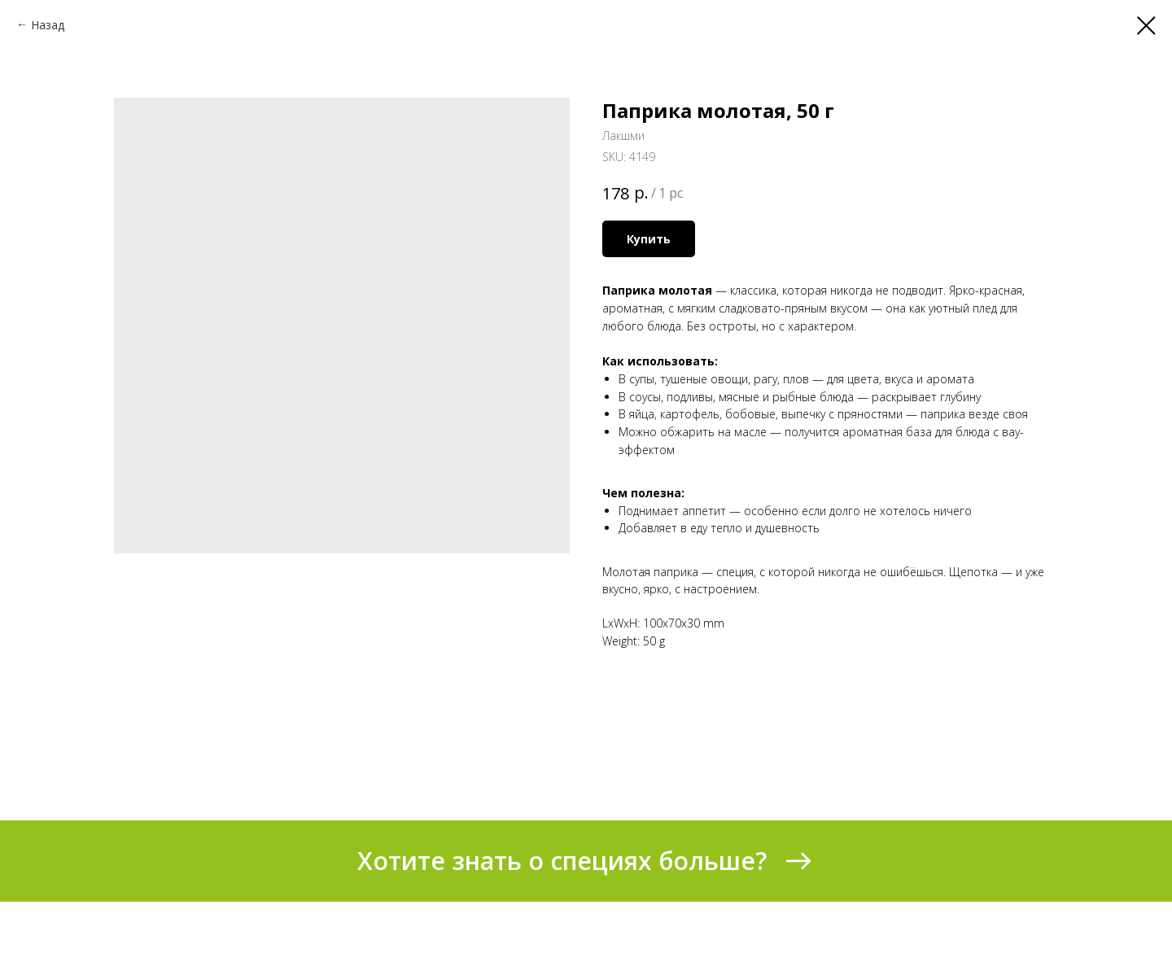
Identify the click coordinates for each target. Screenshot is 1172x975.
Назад (47, 25)
